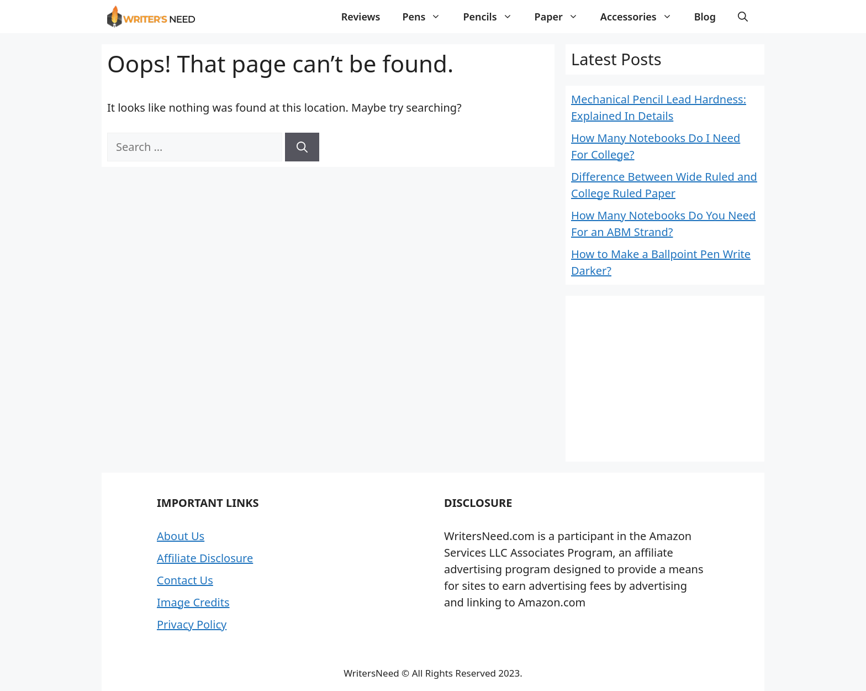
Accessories (641, 16)
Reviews (361, 16)
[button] (743, 16)
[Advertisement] (665, 378)
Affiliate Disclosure (205, 558)
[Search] (302, 147)
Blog (705, 16)
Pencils (493, 16)
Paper (562, 16)
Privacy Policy (191, 624)
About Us (180, 535)
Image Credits (193, 602)
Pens (427, 16)
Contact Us (185, 580)
